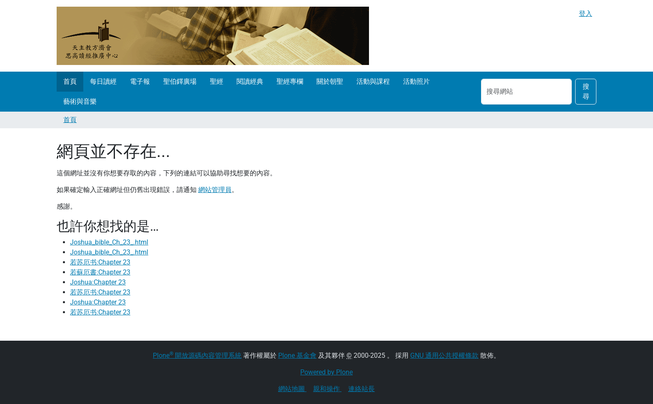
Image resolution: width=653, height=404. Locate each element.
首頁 (70, 81)
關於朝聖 (330, 81)
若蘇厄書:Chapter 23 (100, 272)
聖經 (216, 81)
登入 (585, 13)
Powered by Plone (326, 372)
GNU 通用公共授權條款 (444, 355)
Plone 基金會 (297, 355)
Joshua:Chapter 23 (98, 282)
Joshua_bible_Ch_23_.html (109, 242)
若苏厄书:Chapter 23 (100, 262)
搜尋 (586, 91)
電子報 (140, 81)
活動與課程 (373, 81)
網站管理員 (215, 190)
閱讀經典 (250, 81)
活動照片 (416, 81)
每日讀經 (103, 81)
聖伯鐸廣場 (180, 81)
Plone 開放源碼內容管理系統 (197, 355)
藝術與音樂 (80, 101)
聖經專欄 (290, 81)
